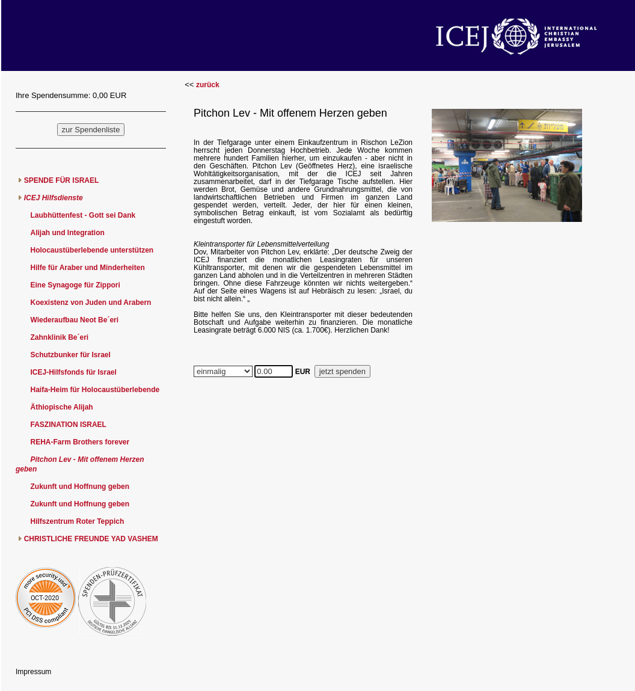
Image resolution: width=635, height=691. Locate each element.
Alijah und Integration (67, 233)
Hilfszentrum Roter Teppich (77, 521)
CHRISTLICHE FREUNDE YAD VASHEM (91, 539)
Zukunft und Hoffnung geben (79, 486)
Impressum (33, 672)
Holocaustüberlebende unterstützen (91, 250)
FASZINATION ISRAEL (68, 424)
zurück (207, 85)
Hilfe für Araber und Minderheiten (87, 267)
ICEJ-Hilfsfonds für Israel (73, 372)
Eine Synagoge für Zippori (75, 285)
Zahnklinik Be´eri (59, 337)
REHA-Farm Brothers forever (79, 442)
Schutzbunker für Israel (70, 355)
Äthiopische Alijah (61, 407)
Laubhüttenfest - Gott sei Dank (82, 215)
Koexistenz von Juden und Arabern (90, 302)
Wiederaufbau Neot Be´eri (74, 320)
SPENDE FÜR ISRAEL (61, 180)
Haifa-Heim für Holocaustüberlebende (94, 389)
